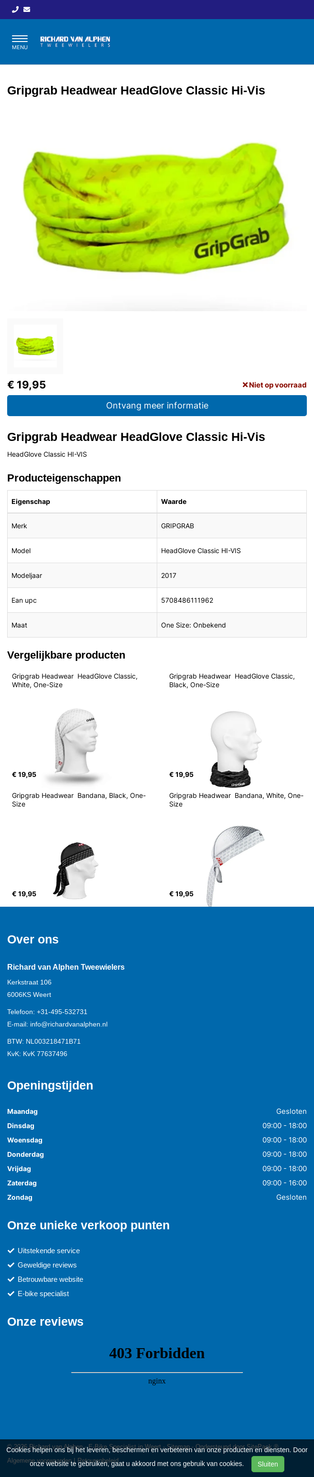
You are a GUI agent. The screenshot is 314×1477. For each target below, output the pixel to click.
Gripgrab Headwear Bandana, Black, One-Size (79, 799)
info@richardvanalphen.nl (69, 1024)
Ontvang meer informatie (157, 405)
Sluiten (268, 1464)
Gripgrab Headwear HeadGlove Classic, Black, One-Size (233, 680)
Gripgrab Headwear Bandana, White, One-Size (236, 799)
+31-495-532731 (62, 1012)
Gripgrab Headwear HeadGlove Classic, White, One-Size (76, 680)
